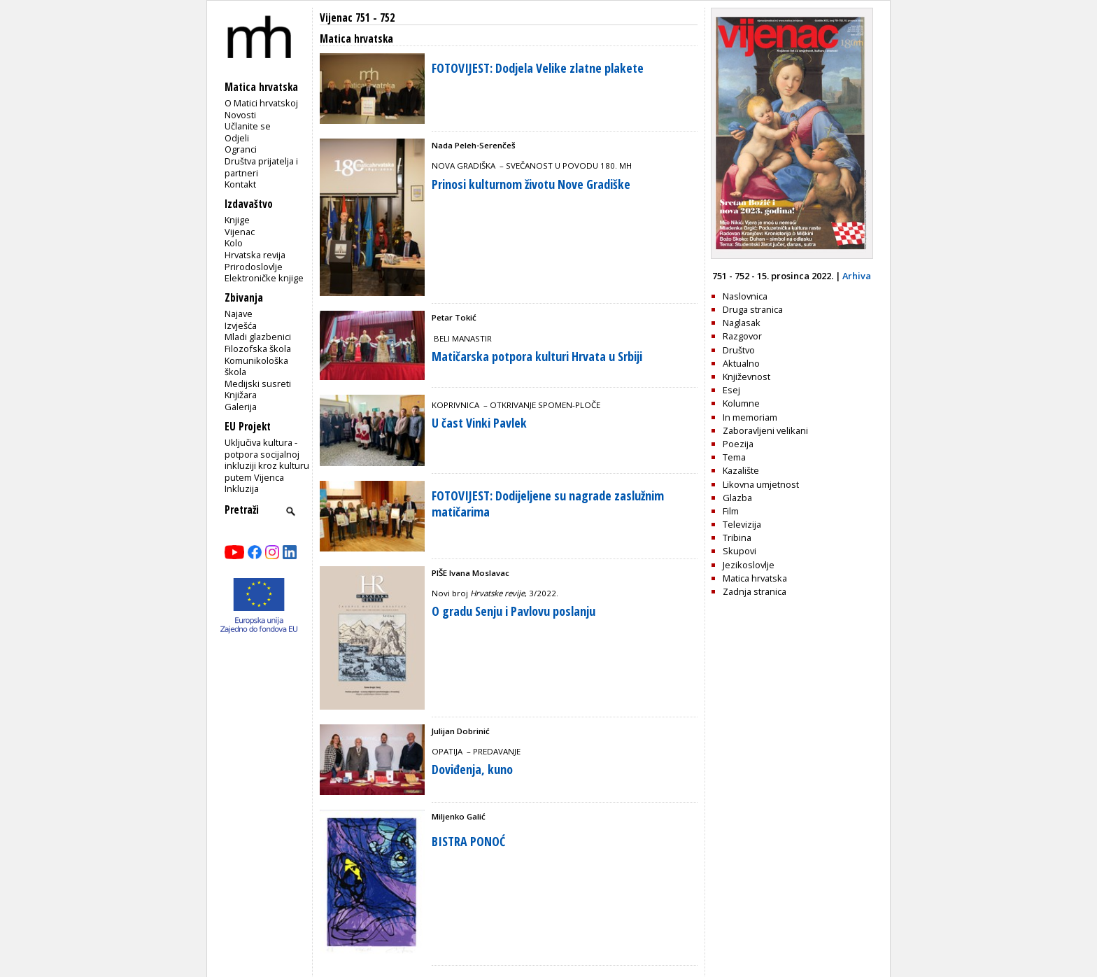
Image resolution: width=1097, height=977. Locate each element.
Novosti (240, 114)
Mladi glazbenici (258, 336)
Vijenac (240, 231)
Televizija (742, 524)
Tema (734, 457)
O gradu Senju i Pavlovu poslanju (513, 611)
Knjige (237, 219)
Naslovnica (745, 296)
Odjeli (237, 138)
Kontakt (240, 184)
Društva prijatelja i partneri (261, 167)
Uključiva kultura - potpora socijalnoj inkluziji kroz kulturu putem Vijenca (267, 460)
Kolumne (741, 403)
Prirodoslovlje (254, 266)
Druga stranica (753, 309)
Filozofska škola (258, 348)
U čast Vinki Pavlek (479, 422)
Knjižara (241, 394)
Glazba (737, 497)
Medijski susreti (258, 383)
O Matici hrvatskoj (261, 103)
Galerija (241, 406)
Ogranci (241, 149)
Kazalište (741, 470)
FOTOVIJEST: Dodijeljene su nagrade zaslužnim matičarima (548, 503)
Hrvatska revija (255, 254)
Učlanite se (248, 126)
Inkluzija (242, 488)
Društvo (739, 350)
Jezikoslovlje (748, 564)
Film (731, 511)
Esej (731, 390)
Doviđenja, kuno (472, 769)
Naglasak (741, 322)
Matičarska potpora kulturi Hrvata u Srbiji (537, 356)
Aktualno (741, 363)
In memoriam (750, 417)
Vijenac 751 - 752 (357, 17)
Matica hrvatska (755, 578)
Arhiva (856, 275)
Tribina (737, 537)
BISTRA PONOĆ (468, 841)
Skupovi (739, 550)
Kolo (234, 243)
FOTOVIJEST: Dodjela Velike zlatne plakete (538, 67)
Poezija (738, 443)
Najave (239, 313)
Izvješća (241, 325)
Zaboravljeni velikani (765, 430)
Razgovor (742, 336)
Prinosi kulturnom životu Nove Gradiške (531, 184)
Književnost (746, 376)
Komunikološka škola (256, 366)
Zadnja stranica (754, 591)
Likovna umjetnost (761, 484)
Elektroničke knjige (264, 278)
